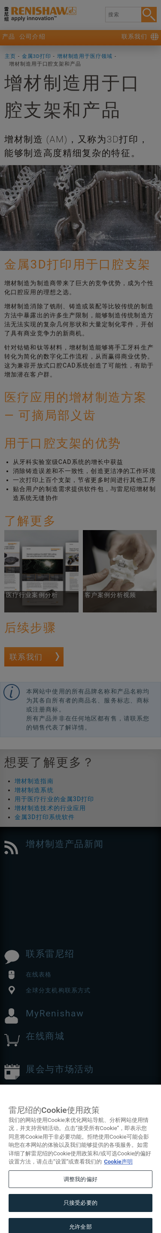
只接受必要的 (80, 1213)
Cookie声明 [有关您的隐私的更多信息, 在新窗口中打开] (118, 1172)
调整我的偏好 (80, 1189)
